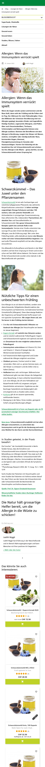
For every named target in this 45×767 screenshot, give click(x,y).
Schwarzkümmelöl (8, 202)
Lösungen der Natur (9, 27)
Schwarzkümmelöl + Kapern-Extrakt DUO (22, 610)
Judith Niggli (27, 63)
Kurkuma (6, 395)
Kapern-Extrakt (8, 333)
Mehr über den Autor (12, 550)
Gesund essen (7, 31)
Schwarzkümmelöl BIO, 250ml (22, 668)
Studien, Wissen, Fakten (11, 40)
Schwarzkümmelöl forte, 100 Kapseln (22, 725)
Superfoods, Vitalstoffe (10, 22)
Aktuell (4, 45)
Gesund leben (7, 36)
